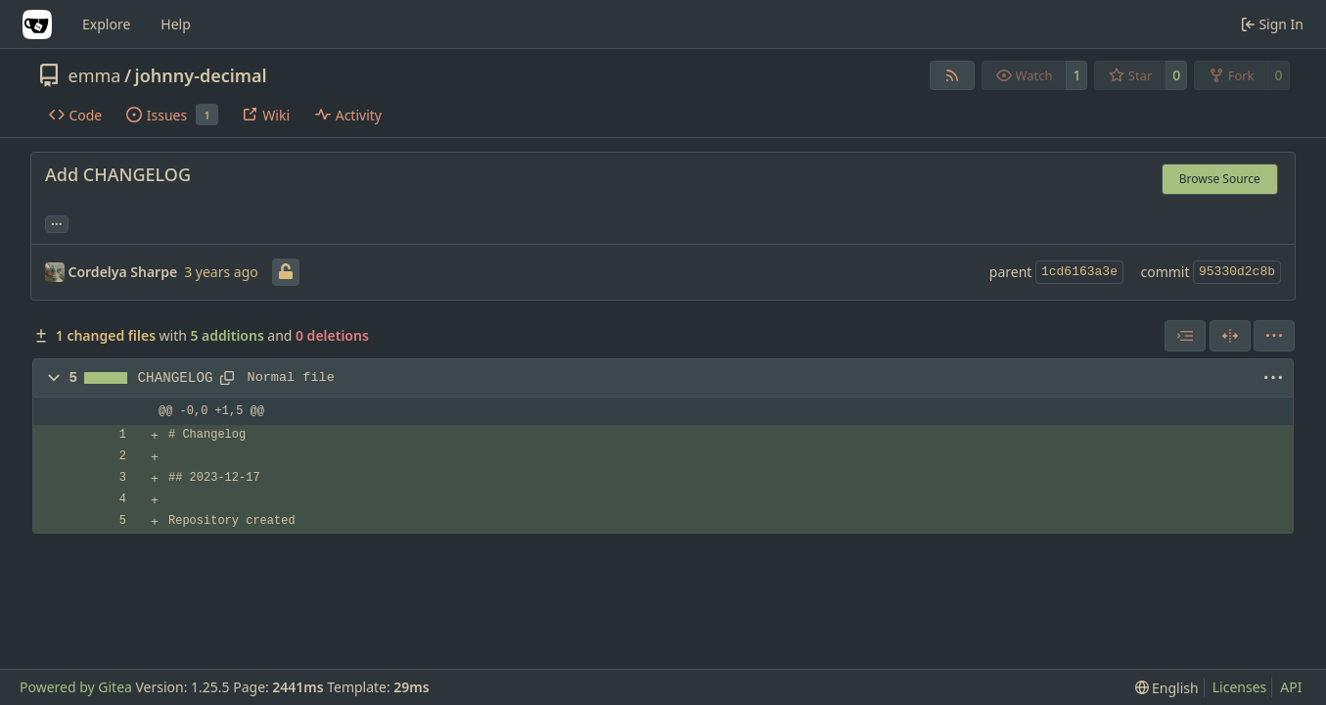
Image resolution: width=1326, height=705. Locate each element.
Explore (106, 24)
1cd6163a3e (1079, 271)
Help (175, 24)
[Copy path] (227, 378)
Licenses (1239, 687)
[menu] (1274, 336)
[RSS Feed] (952, 75)
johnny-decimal (201, 75)
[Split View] (1230, 336)
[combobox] (1185, 336)
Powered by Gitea (76, 687)
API (1291, 687)
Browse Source (1219, 178)
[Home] (37, 24)
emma (95, 75)
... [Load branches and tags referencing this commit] (57, 222)
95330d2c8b (1237, 271)
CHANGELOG (175, 378)
